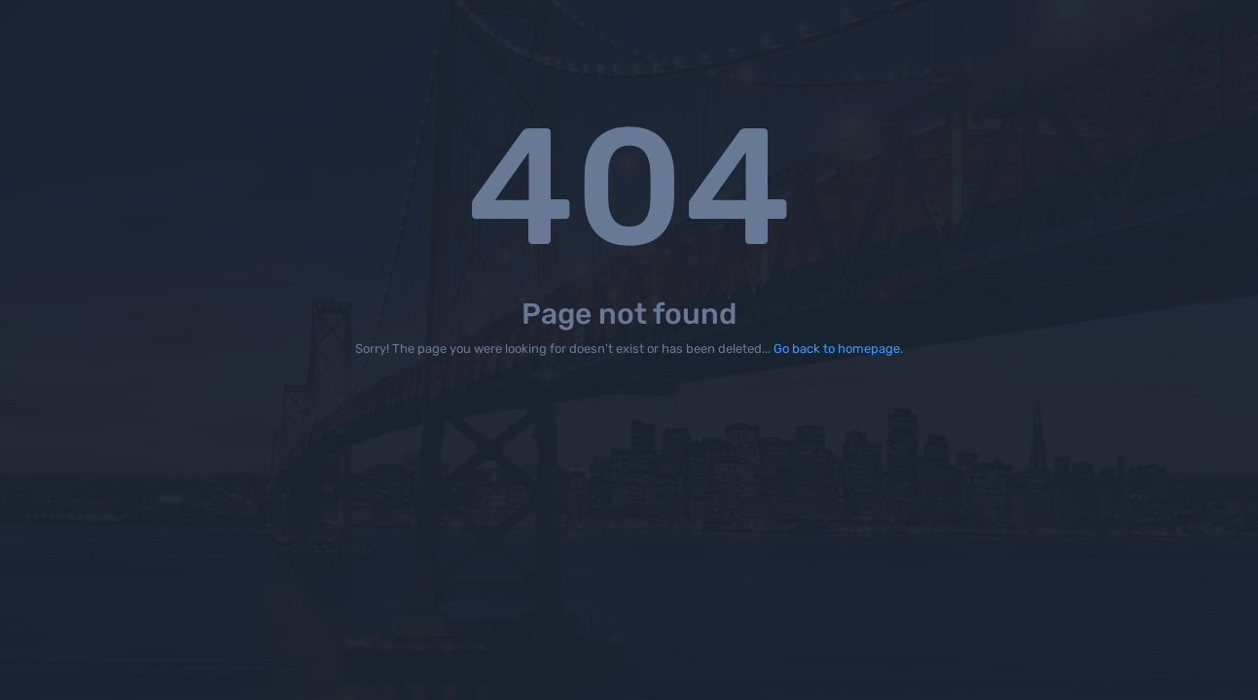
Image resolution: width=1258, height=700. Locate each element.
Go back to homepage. (838, 348)
